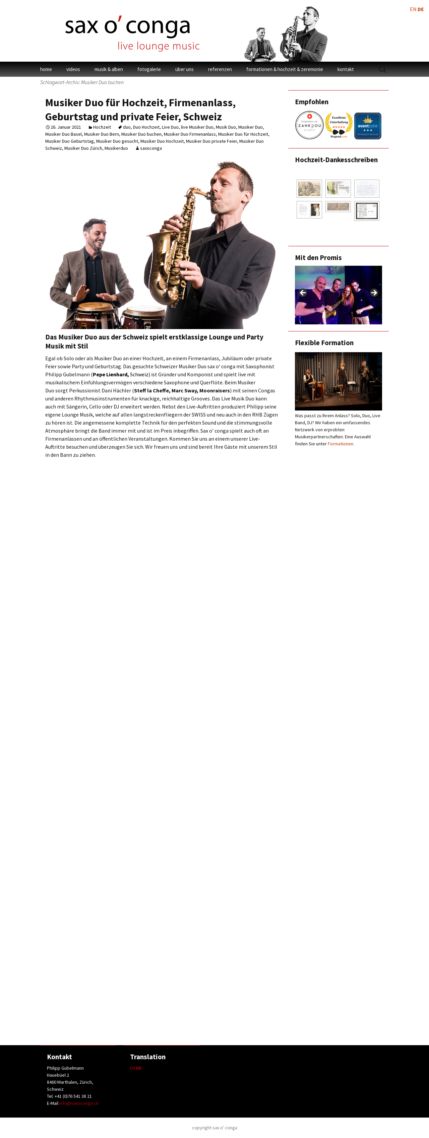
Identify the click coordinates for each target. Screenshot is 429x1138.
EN (132, 1068)
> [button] (374, 293)
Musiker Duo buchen (141, 134)
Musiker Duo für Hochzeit (243, 134)
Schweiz (120, 374)
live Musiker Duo (197, 127)
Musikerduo (116, 148)
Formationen (340, 444)
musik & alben (109, 69)
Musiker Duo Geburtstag (69, 141)
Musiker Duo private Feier (211, 141)
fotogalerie (149, 69)
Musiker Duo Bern (101, 134)
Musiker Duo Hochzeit (162, 141)
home (46, 69)
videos (73, 69)
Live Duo (170, 127)
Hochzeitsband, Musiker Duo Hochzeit (138, 1013)
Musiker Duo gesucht (117, 141)
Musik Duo (226, 127)
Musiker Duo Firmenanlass (190, 134)
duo (127, 127)
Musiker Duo (250, 127)
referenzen (220, 69)
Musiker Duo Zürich (83, 148)
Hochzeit (102, 127)
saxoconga (151, 148)
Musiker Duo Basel (63, 134)
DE (138, 1068)
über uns (184, 69)
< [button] (303, 293)
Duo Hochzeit (146, 127)
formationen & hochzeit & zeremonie (284, 69)
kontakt (346, 69)
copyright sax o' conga (214, 1128)
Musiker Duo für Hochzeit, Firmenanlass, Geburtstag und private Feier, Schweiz (140, 109)
